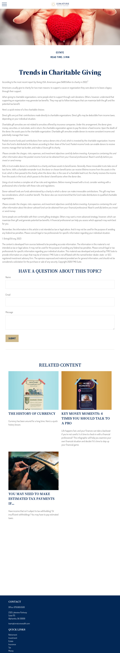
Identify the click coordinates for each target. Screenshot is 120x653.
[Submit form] (12, 338)
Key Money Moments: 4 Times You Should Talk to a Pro (85, 418)
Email (8, 294)
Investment (12, 638)
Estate (10, 641)
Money (11, 651)
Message (9, 312)
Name (8, 277)
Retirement (12, 634)
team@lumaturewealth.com (19, 623)
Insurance (12, 644)
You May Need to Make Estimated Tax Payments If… (31, 498)
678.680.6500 (19, 607)
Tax (9, 647)
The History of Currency (31, 413)
